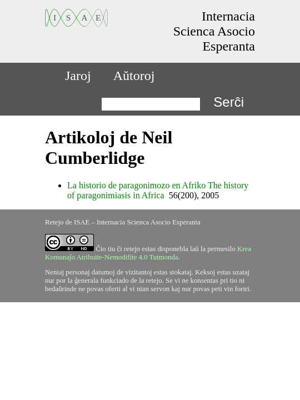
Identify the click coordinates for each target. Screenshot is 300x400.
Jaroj (78, 75)
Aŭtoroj (134, 75)
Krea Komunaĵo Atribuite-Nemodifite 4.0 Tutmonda (148, 253)
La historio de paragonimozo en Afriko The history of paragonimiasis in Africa (157, 190)
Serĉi (228, 101)
